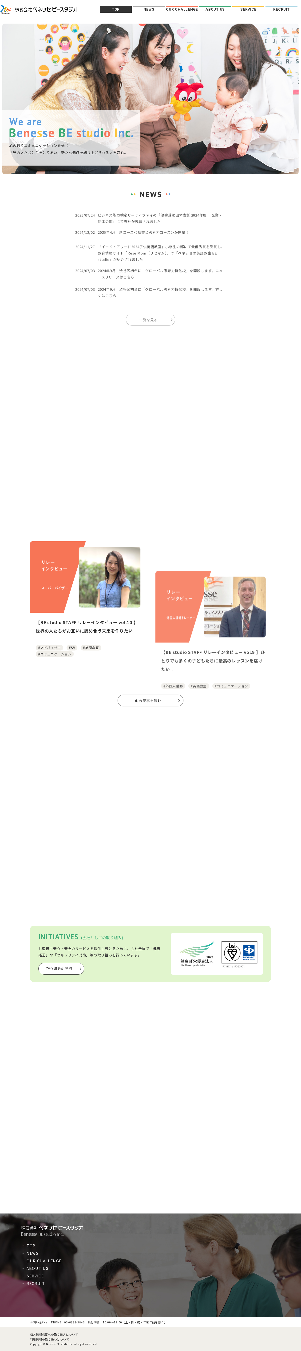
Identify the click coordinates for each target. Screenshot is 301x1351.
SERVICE (248, 9)
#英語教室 (91, 718)
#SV (72, 718)
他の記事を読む (148, 700)
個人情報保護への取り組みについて (54, 1334)
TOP (116, 9)
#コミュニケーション (54, 724)
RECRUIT (281, 9)
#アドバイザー (49, 718)
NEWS (148, 9)
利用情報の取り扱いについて (49, 1339)
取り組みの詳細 (59, 968)
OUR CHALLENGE (182, 9)
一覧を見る (148, 325)
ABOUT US (215, 9)
